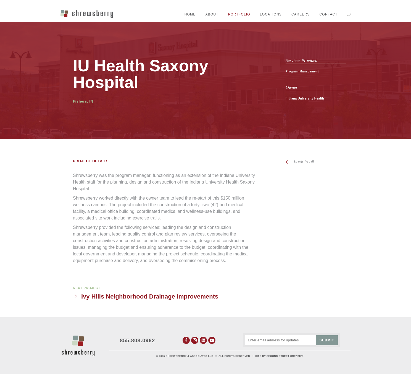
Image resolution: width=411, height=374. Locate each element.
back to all (304, 161)
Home (190, 14)
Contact (328, 14)
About (211, 14)
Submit (327, 340)
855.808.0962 (137, 340)
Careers (300, 14)
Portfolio (239, 14)
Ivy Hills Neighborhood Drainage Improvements (149, 296)
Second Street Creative (285, 356)
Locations (271, 14)
